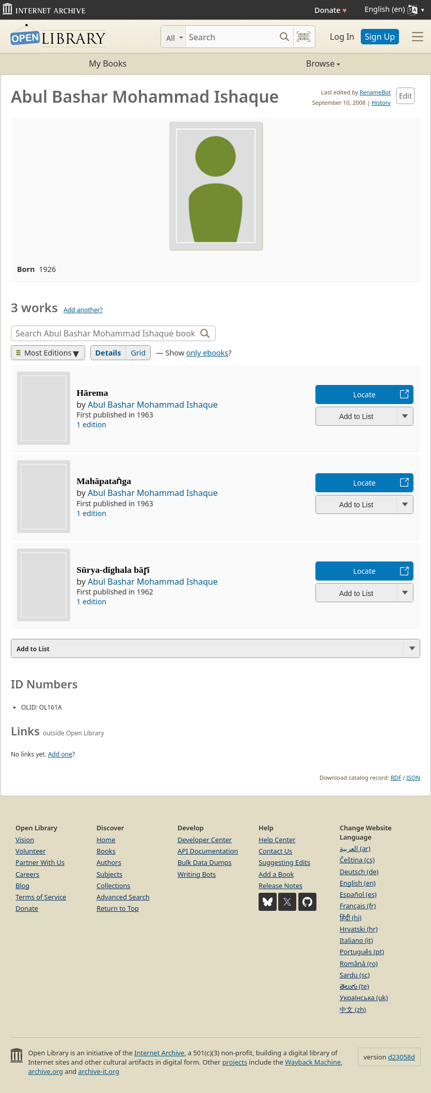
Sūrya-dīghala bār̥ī (112, 570)
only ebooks (207, 353)
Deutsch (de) (359, 871)
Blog (22, 885)
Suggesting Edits (284, 862)
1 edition (91, 424)
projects (234, 1062)
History (381, 102)
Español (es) (358, 894)
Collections (114, 885)
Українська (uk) (364, 997)
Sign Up (380, 36)
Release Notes (280, 885)
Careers (27, 874)
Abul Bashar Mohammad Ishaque (153, 404)
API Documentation (208, 851)
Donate (330, 10)
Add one (60, 754)
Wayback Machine (313, 1062)
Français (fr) (358, 905)
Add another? (83, 310)
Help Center (277, 839)
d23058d (401, 1057)
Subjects (109, 874)
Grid (138, 353)
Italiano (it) (356, 940)
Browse (278, 63)
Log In (342, 36)
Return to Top (118, 908)
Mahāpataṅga (103, 481)
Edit (405, 96)
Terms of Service (40, 897)
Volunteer (30, 851)
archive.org (45, 1071)
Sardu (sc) (355, 974)
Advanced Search (123, 897)
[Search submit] (284, 36)
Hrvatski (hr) (359, 929)
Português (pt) (362, 951)
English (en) (358, 883)
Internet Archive (159, 1052)
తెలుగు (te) (354, 986)
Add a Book (276, 874)
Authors (109, 862)
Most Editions (44, 353)
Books (106, 851)
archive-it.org (99, 1071)
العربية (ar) (355, 848)
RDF (396, 777)
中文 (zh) (353, 1009)
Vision (24, 839)
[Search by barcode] (303, 36)
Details (108, 353)
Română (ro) (359, 963)
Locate (364, 394)
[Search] (230, 36)
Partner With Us (40, 862)
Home (106, 839)
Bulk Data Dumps (205, 862)
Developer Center (205, 839)
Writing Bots (197, 874)
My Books (107, 63)
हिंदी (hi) (350, 917)
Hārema (92, 393)
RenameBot (375, 92)
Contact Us (275, 851)
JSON (413, 777)
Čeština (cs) (357, 859)
